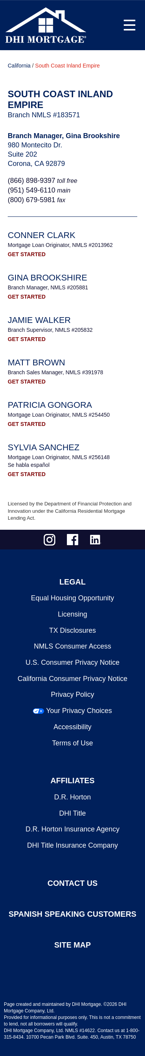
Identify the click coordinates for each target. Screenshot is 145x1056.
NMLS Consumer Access (72, 646)
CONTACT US (73, 883)
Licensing (72, 614)
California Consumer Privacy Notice (72, 679)
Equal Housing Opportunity (72, 598)
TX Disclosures (72, 630)
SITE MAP (72, 945)
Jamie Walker (39, 320)
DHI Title (72, 813)
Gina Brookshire (47, 277)
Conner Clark (41, 235)
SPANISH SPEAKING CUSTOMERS (72, 914)
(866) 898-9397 (31, 180)
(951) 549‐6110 (31, 190)
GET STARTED (27, 254)
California (19, 66)
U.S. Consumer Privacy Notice (72, 662)
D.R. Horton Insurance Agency (72, 829)
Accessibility (72, 727)
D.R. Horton (72, 797)
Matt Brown (36, 362)
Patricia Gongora (50, 405)
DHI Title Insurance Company (72, 845)
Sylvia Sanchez (43, 447)
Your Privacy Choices (79, 711)
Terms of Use (72, 743)
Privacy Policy (72, 694)
